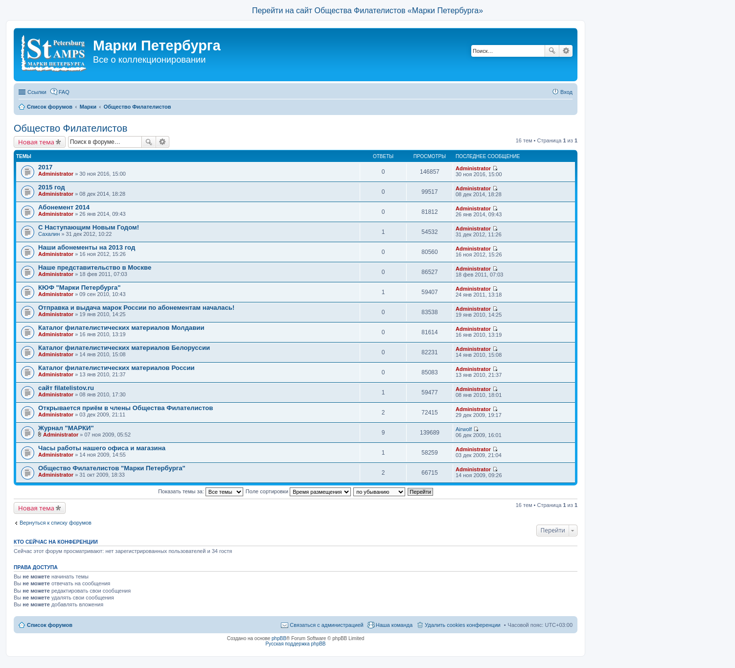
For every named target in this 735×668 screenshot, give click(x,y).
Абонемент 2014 (64, 207)
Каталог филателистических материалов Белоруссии (124, 347)
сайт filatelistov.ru (66, 388)
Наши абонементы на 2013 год (86, 247)
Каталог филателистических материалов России (116, 367)
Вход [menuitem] (566, 92)
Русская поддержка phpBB (295, 643)
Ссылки (36, 92)
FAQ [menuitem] (64, 92)
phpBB (279, 638)
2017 (45, 167)
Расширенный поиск (566, 51)
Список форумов (49, 625)
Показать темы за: (200, 491)
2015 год (51, 187)
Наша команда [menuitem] (394, 625)
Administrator (55, 174)
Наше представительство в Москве (94, 267)
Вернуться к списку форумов (56, 523)
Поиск (552, 51)
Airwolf (464, 429)
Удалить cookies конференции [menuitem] (463, 625)
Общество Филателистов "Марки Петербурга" (111, 468)
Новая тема (36, 142)
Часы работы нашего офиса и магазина (101, 448)
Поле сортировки (298, 491)
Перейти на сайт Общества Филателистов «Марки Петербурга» (367, 10)
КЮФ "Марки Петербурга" (79, 287)
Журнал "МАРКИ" (66, 428)
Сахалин (49, 234)
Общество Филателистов (70, 128)
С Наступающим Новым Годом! (88, 227)
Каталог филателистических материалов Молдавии (121, 327)
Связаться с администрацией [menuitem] (326, 625)
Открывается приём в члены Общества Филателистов (125, 408)
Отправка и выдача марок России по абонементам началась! (136, 307)
